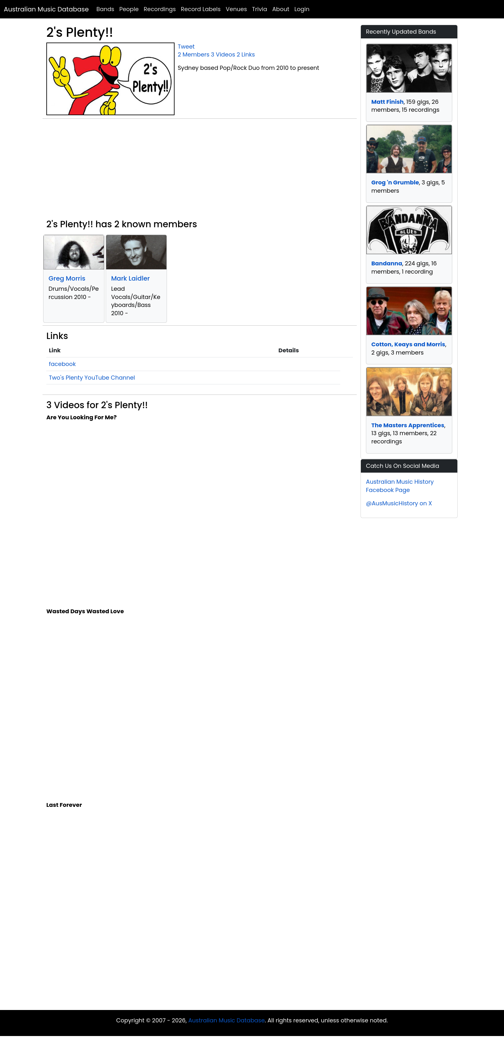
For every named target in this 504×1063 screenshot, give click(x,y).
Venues (236, 9)
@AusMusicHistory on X (399, 503)
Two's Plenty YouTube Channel (92, 378)
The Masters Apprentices (407, 425)
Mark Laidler (130, 278)
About (280, 9)
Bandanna (386, 263)
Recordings (160, 9)
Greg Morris (67, 278)
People (129, 9)
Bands (105, 9)
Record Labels (201, 9)
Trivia (259, 9)
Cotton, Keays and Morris (408, 344)
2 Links (246, 54)
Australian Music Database (46, 9)
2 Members (193, 54)
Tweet (186, 46)
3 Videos (223, 54)
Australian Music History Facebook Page (400, 486)
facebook (62, 364)
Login (302, 9)
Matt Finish (387, 102)
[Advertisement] (199, 171)
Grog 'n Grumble (395, 182)
